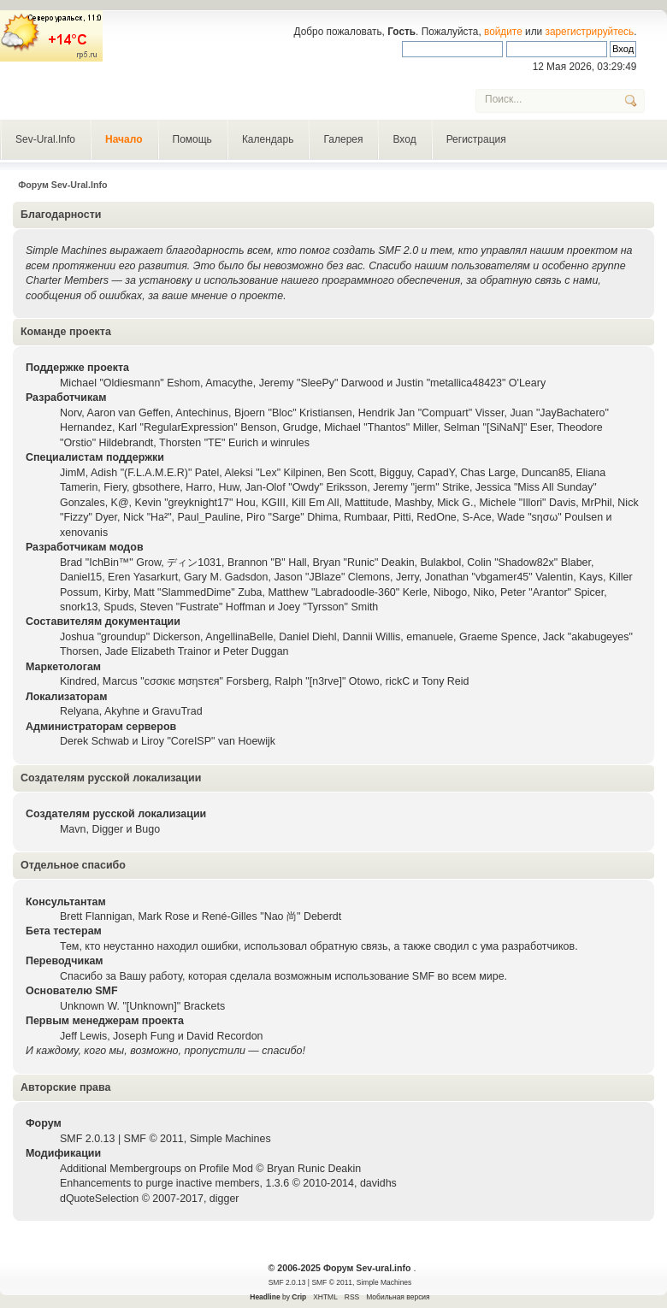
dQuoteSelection (99, 1199)
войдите (503, 32)
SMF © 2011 (154, 1139)
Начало (123, 139)
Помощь (192, 139)
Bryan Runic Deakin (314, 1169)
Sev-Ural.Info (45, 139)
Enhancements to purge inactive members (160, 1183)
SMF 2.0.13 (87, 1139)
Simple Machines (230, 1139)
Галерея (343, 139)
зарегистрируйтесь (590, 32)
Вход (404, 139)
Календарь (268, 139)
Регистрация (476, 139)
